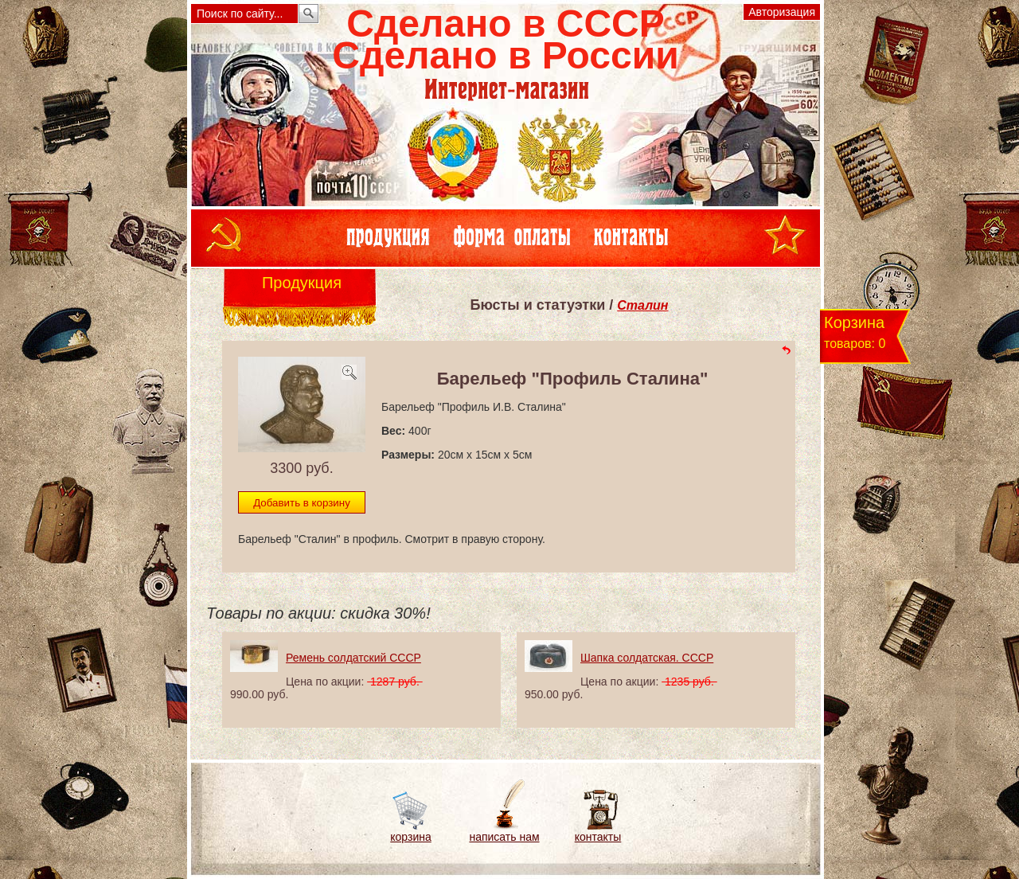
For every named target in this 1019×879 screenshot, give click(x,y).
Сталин (642, 305)
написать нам (504, 836)
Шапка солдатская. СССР (646, 657)
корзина (410, 836)
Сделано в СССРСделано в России (505, 39)
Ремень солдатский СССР (353, 657)
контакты (598, 836)
